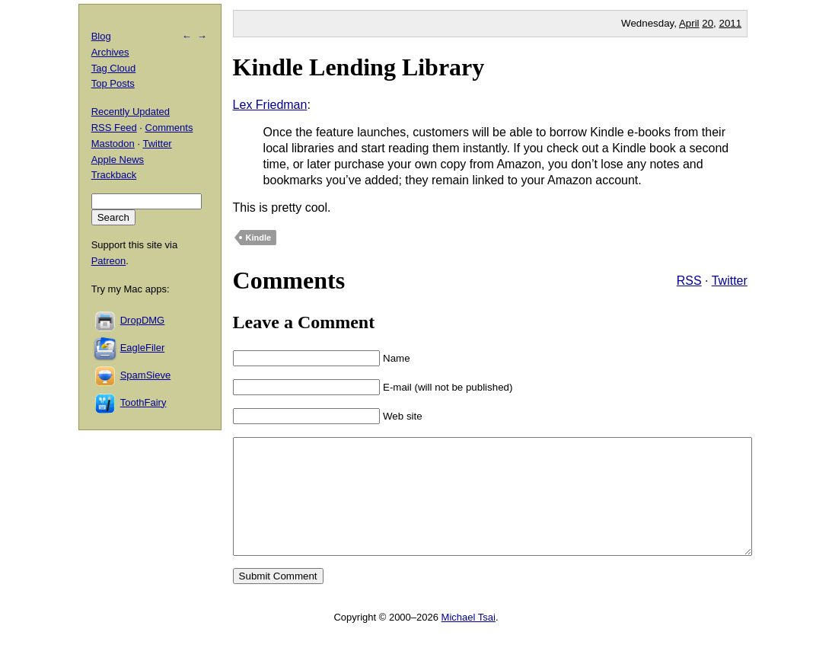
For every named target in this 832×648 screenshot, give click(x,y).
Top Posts (113, 83)
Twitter (730, 280)
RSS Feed (114, 127)
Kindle (259, 237)
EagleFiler (142, 347)
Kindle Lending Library (359, 67)
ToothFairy (143, 402)
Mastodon (113, 143)
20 (707, 23)
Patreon (108, 261)
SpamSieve (145, 375)
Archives (110, 52)
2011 (730, 23)
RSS (689, 280)
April (689, 23)
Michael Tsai (469, 640)
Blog (101, 36)
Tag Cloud (113, 68)
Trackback (113, 174)
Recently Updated (130, 111)
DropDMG (142, 320)
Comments (169, 127)
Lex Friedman (270, 104)
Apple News (117, 159)
